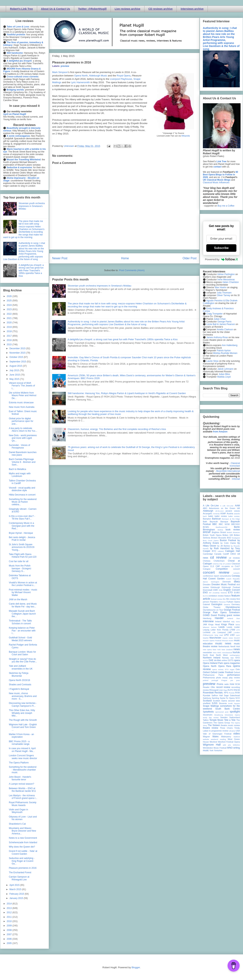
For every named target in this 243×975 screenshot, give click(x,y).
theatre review (210, 728)
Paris (221, 675)
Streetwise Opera (232, 715)
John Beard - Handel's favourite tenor (20, 778)
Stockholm (207, 715)
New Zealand (227, 649)
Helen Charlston (230, 282)
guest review (233, 615)
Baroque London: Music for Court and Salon (22, 653)
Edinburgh (215, 587)
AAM (237, 505)
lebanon (206, 627)
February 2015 (17, 894)
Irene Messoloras (226, 279)
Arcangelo (207, 513)
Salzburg (207, 698)
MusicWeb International (228, 471)
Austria (230, 513)
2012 (9, 912)
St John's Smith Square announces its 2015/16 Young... (21, 547)
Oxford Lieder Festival (221, 672)
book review (233, 529)
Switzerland (234, 717)
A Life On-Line (211, 505)
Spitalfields (208, 711)
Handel (219, 618)
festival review (216, 599)
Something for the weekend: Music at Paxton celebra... (23, 502)
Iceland (230, 618)
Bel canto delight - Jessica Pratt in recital (22, 538)
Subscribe (221, 248)
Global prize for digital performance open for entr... (21, 421)
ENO (205, 592)
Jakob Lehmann (225, 369)
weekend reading (218, 739)
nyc (232, 658)
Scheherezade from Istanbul (23, 842)
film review (231, 599)
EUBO (237, 592)
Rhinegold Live (216, 690)
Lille (213, 632)
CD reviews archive (160, 8)
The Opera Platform (19, 762)
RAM (232, 684)
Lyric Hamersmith (80, 82)
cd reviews (234, 558)
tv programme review (218, 731)
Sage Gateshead (232, 695)
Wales (215, 736)
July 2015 (14, 370)
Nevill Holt (235, 646)
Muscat (225, 640)
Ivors (238, 622)
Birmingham (209, 529)
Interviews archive (192, 8)
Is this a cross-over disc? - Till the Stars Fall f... (22, 517)
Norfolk (236, 652)
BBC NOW (224, 524)
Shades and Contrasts (20, 684)
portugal (215, 680)
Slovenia (223, 703)
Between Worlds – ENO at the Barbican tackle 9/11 (22, 789)
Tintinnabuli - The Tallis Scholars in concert (20, 622)
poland (205, 680)
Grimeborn (234, 612)
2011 (9, 917)
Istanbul (226, 621)
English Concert (231, 590)
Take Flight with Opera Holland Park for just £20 (22, 555)
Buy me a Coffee (226, 205)
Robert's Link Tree (21, 8)
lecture (214, 627)
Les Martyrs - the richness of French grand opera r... (23, 796)
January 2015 (16, 898)
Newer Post (59, 258)
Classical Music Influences (216, 182)
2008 (9, 930)
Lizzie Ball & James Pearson (220, 324)
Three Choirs (226, 728)
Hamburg (207, 618)
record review (223, 687)
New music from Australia (21, 407)
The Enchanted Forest (20, 872)
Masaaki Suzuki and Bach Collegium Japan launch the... (22, 614)
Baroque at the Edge (231, 519)
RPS (226, 692)
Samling (215, 698)
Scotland (207, 700)
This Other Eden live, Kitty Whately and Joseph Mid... (22, 713)
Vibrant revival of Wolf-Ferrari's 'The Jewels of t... (22, 386)
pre (231, 680)
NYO (237, 658)
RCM (237, 684)
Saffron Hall (217, 695)
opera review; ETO (220, 669)
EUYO (205, 596)
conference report (211, 576)
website (206, 739)
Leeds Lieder (233, 627)
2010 (9, 921)
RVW (237, 692)
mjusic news (227, 638)
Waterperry (226, 736)
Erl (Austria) (214, 593)
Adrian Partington (226, 274)
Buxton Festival (228, 540)
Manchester (215, 637)
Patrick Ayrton (224, 350)
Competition (222, 569)
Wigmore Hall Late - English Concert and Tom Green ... (23, 727)
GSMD (206, 615)
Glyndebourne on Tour (213, 610)
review (206, 690)
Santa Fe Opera (227, 698)
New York (217, 649)
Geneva (227, 604)
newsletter (207, 652)
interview (208, 621)
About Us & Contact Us (55, 8)
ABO (205, 508)
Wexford (213, 742)
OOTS (230, 660)
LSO (232, 635)
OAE (211, 660)
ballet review (221, 516)
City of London (225, 564)
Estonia (224, 593)
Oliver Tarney (223, 295)
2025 (9, 300)
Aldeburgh (208, 511)
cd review (218, 557)
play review (234, 677)
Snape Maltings (211, 706)
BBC (214, 524)
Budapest (236, 538)
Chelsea (206, 561)
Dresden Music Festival (224, 584)
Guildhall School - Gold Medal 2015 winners (20, 639)
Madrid (205, 638)
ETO (230, 592)
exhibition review (216, 596)
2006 (9, 939)
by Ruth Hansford (220, 548)
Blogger (135, 967)
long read (219, 635)
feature (227, 596)
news (236, 649)
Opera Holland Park (213, 663)
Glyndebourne (233, 607)
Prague (224, 680)
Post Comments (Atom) (131, 270)
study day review (211, 717)
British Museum (233, 532)
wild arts (227, 745)
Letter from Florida (219, 630)
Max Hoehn (220, 287)
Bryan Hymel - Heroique (21, 533)
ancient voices (232, 511)
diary (237, 581)
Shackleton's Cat (17, 824)
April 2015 (14, 885)
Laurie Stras (212, 361)
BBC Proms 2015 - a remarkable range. (19, 742)
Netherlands (223, 646)
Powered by (221, 259)
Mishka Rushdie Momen (225, 353)
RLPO (230, 690)
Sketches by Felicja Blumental (18, 674)
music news (223, 643)
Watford (237, 737)
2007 (9, 934)
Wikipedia (185, 136)
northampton (235, 655)
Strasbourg (218, 715)
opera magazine (232, 663)
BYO (214, 551)
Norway (225, 658)
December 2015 (17, 348)
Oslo (238, 669)
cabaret (221, 551)
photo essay (222, 677)
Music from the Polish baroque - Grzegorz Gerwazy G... (20, 568)
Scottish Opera (220, 701)
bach (205, 516)
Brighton (215, 532)
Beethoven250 (221, 527)
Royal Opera (124, 75)
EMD (215, 590)
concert (236, 569)
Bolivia (220, 530)
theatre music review (230, 725)
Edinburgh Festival (231, 587)
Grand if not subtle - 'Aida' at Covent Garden (23, 852)
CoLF (237, 566)
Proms (220, 684)
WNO (230, 748)
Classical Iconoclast (235, 464)
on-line (217, 660)
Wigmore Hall (212, 744)
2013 (9, 908)
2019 (9, 327)
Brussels (222, 538)
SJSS (214, 703)
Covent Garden (216, 578)
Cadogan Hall (232, 551)
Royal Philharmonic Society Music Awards (22, 803)
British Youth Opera (212, 535)
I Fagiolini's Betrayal (19, 689)
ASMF (223, 513)
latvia (238, 625)
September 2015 (18, 361)
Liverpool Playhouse (121, 79)
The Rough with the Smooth (23, 720)
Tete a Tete (229, 720)
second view (234, 701)
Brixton (214, 538)
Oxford (206, 672)
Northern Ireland (211, 657)
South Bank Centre (227, 708)
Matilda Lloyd (224, 377)
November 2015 (17, 352)
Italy (233, 622)
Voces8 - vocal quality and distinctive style (22, 489)
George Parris (224, 321)
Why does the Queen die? (22, 846)
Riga (225, 690)
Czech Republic (233, 579)
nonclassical (227, 653)
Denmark (226, 582)
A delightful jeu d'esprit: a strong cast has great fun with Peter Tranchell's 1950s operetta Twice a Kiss (123, 339)
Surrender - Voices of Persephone (19, 446)
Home (125, 258)
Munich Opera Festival (212, 640)
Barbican (216, 518)
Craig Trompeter (214, 313)
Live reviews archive (127, 8)
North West (222, 655)
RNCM (237, 690)
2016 (9, 340)
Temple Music (216, 720)
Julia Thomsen (224, 292)
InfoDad (236, 479)
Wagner (206, 736)
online (224, 660)
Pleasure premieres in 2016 (23, 868)
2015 (9, 344)
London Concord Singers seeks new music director (23, 756)
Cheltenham (219, 561)
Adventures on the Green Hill (224, 508)
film (224, 599)
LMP (230, 632)
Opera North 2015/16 (19, 680)
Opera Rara (224, 666)
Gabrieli (206, 604)
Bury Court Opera (211, 540)
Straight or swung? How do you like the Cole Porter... (23, 660)
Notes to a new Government (23, 838)
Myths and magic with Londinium (20, 474)
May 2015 (14, 379)
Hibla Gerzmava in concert (22, 494)
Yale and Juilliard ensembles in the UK (21, 667)
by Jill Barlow (223, 546)
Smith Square (234, 703)
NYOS (205, 660)
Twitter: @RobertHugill (92, 8)
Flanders (214, 602)
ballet (210, 516)
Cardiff (226, 554)
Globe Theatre (211, 607)
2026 (9, 296)
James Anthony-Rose (217, 337)
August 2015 (16, 366)
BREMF (207, 532)
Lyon (238, 635)
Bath (205, 521)
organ (232, 669)
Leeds (222, 627)
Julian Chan (220, 319)
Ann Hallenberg (229, 345)
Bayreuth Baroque (219, 521)
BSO (229, 538)
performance (233, 675)
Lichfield (206, 632)
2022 (9, 314)
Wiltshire (236, 745)
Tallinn (206, 720)
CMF (218, 566)
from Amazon (220, 431)
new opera (207, 649)
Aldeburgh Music (98, 75)
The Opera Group (221, 723)
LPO (226, 635)
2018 (9, 331)
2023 (9, 309)
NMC (219, 653)
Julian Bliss (224, 374)
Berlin (237, 527)
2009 (9, 925)
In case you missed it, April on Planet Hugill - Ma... (22, 749)
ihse (238, 618)
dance (205, 582)
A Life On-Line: (227, 506)
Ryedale (206, 695)
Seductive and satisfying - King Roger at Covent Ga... (22, 861)
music (230, 640)
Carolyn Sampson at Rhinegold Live (19, 878)
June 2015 (15, 374)
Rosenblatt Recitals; (213, 692)
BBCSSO (235, 524)
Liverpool (221, 632)
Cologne (206, 569)
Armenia (216, 514)
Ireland (218, 621)
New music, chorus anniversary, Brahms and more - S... (23, 696)
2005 (9, 943)
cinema (216, 564)
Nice (214, 653)
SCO (237, 698)
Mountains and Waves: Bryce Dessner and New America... (22, 831)
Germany (236, 604)
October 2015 (16, 357)
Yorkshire (218, 750)
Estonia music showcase (21, 402)
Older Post (189, 258)
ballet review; (234, 516)
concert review (216, 572)
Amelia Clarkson (225, 329)
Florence (222, 602)
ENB (221, 590)
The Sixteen (214, 725)
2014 (9, 903)
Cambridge (208, 554)
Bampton (207, 519)
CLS (212, 566)
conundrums (225, 576)
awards (237, 514)
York (211, 750)
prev (238, 680)
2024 (9, 305)
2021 (9, 318)
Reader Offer (209, 687)
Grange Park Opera (215, 612)
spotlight (235, 711)
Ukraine (232, 731)
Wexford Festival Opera (229, 742)
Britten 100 (227, 535)
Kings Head (214, 624)
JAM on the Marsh (18, 599)
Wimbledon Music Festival (215, 748)
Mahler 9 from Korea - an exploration (21, 735)
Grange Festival (232, 610)
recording (235, 687)
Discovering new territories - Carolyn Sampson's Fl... (23, 704)
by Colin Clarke (228, 543)
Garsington (216, 604)
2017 (9, 336)
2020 (9, 322)
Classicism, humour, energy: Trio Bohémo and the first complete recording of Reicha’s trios (117, 429)
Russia (231, 693)
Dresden (207, 584)
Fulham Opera (233, 602)
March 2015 (15, 889)
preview (65, 66)
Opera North (81, 75)
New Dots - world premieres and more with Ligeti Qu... (23, 438)
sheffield (206, 703)
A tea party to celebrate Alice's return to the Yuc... (23, 429)
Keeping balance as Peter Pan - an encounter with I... (22, 631)
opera (237, 660)
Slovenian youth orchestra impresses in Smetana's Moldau (99, 285)
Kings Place (227, 624)
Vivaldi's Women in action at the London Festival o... (23, 584)
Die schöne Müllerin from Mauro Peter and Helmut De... (22, 395)
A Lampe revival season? (21, 784)
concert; (236, 573)
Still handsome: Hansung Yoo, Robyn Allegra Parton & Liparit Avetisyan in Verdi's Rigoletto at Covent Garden (127, 393)
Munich (237, 638)
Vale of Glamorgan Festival (217, 734)
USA (238, 731)
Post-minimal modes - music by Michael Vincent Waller (23, 592)
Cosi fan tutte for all (18, 561)
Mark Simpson (60, 72)
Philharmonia (209, 677)
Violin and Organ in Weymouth (18, 811)
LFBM (232, 630)
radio (226, 684)
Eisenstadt (207, 590)
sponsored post (221, 712)
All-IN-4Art (219, 511)
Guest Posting (218, 615)
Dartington (215, 582)
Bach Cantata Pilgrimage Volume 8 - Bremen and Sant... (22, 462)
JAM (205, 624)
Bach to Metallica (17, 469)
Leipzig (206, 630)
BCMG (206, 527)
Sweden (224, 717)
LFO (238, 630)
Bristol (223, 532)
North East (208, 655)
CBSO (233, 554)
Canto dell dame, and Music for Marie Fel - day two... (23, 605)
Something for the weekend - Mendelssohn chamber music (22, 770)
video (236, 733)
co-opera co (227, 566)
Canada (217, 554)
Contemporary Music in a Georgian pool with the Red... (21, 526)
